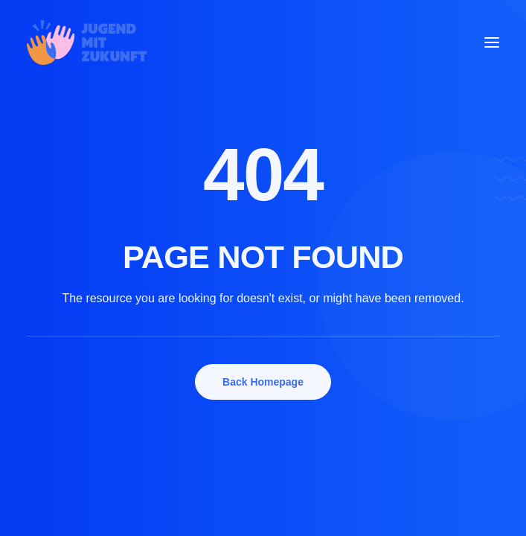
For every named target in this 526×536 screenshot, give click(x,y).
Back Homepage (263, 382)
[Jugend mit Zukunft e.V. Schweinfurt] (87, 42)
